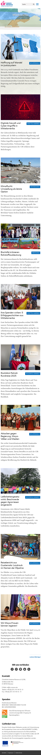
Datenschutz (19, 752)
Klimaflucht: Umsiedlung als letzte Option (11, 189)
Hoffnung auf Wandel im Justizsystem (11, 64)
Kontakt (4, 752)
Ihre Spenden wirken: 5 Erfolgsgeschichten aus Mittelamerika (12, 315)
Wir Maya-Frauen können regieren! (9, 624)
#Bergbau (35, 253)
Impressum (11, 752)
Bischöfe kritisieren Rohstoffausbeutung (11, 253)
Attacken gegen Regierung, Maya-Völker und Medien (10, 436)
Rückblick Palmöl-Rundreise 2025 (9, 374)
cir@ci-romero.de (12, 687)
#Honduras (35, 187)
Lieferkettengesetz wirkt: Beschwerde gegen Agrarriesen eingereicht (10, 500)
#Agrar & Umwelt (32, 374)
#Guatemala (34, 63)
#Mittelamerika (33, 124)
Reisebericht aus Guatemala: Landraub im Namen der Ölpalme (12, 565)
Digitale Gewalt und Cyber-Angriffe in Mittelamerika (10, 126)
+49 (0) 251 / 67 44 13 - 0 (15, 689)
